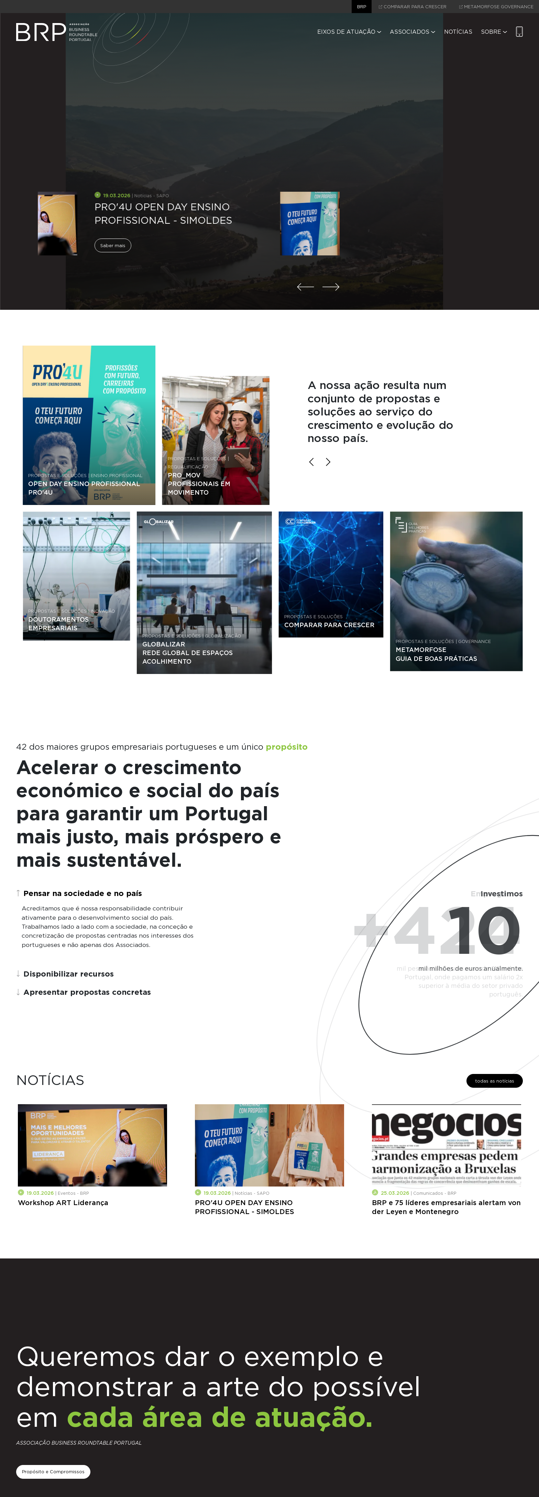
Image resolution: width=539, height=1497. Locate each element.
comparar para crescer (413, 6)
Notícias (458, 32)
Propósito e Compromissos (53, 1471)
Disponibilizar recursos (65, 973)
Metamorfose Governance (496, 6)
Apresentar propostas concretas (83, 992)
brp (361, 6)
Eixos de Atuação (349, 32)
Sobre (494, 32)
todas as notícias (494, 1081)
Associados (412, 32)
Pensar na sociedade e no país (79, 893)
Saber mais (56, 232)
